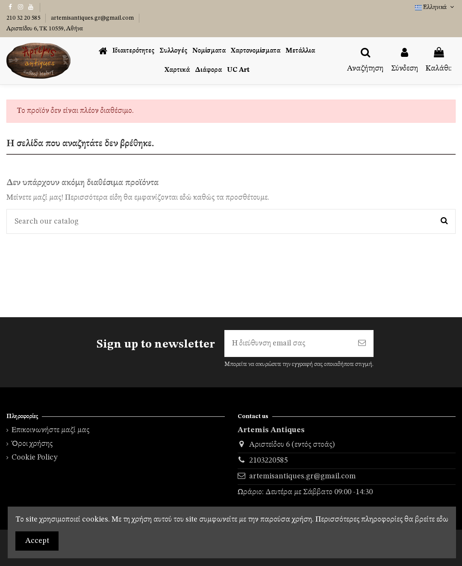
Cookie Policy (35, 457)
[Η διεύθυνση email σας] (287, 343)
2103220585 (268, 460)
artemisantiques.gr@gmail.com (93, 18)
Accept (37, 541)
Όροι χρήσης (32, 444)
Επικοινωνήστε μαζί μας (50, 430)
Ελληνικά (435, 7)
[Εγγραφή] (362, 343)
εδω (442, 519)
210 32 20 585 (23, 18)
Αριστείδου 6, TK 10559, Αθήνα (44, 29)
